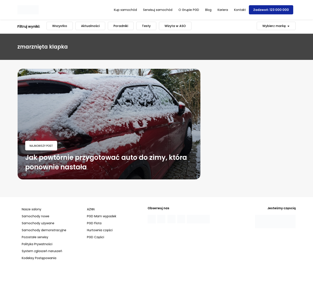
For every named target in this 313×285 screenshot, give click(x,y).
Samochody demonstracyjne (44, 230)
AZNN (91, 209)
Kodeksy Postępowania (39, 258)
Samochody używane (38, 223)
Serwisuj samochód (157, 10)
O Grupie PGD (188, 10)
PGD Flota (94, 223)
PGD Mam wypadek (101, 216)
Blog (208, 10)
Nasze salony (31, 209)
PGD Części (95, 237)
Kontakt (240, 10)
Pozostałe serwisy (35, 237)
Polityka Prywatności (37, 244)
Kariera (223, 10)
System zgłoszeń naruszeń (42, 251)
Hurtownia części (100, 230)
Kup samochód (125, 10)
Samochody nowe (35, 216)
